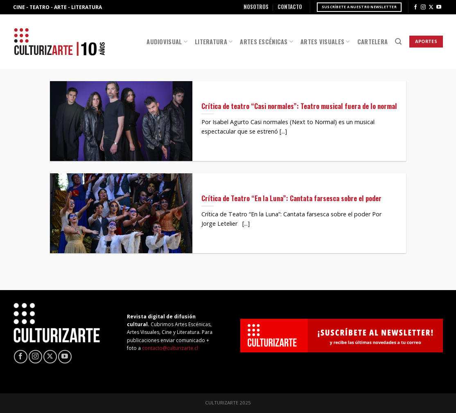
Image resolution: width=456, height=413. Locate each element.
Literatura (214, 41)
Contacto (290, 7)
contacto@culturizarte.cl (170, 348)
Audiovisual (167, 41)
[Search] (398, 42)
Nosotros (256, 7)
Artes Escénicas (266, 41)
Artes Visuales (325, 41)
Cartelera (372, 41)
